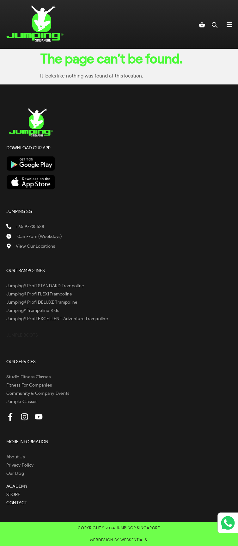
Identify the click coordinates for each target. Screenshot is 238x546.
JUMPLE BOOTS (22, 335)
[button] (229, 24)
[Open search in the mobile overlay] (214, 24)
